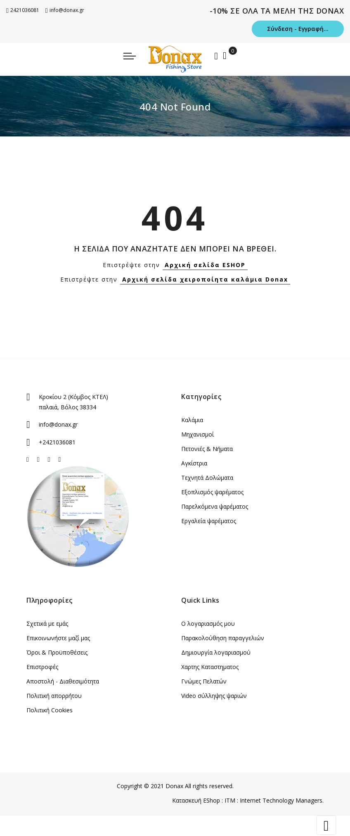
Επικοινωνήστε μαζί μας (58, 638)
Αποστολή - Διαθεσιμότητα (62, 681)
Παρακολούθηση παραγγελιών (222, 638)
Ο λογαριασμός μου (208, 623)
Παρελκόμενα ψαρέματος (214, 506)
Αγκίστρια (194, 463)
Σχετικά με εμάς (47, 623)
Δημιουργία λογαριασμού (216, 652)
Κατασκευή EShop (196, 800)
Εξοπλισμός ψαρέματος (212, 492)
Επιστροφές (42, 667)
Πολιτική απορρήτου (54, 696)
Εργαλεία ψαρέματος (208, 521)
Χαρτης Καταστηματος (210, 667)
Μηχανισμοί (197, 434)
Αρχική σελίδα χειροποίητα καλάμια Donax (205, 279)
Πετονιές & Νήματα (207, 449)
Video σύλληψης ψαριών (214, 696)
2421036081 (22, 10)
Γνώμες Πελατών (204, 681)
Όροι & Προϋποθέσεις (57, 652)
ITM (230, 800)
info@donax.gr (64, 10)
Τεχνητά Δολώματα (207, 477)
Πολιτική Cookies (49, 710)
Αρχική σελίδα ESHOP (205, 265)
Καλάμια (192, 420)
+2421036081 (57, 442)
